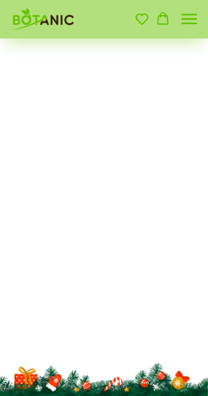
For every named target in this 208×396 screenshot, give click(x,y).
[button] (142, 18)
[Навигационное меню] (189, 19)
